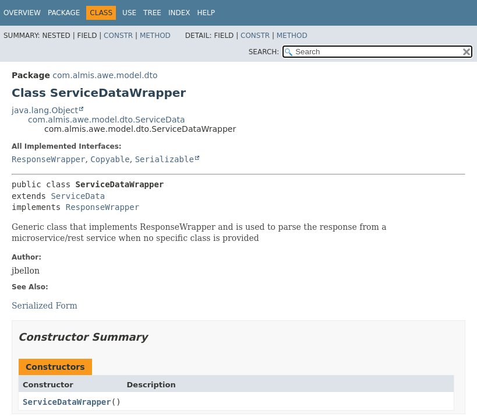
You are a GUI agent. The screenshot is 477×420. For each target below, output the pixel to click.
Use (129, 13)
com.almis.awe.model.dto (104, 75)
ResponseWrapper (48, 159)
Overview (22, 13)
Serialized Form (44, 305)
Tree (152, 13)
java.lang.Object (45, 110)
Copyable (109, 159)
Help (206, 13)
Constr (118, 36)
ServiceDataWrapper (67, 402)
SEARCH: (264, 52)
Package (64, 13)
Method (155, 36)
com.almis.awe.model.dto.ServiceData (106, 119)
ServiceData (78, 196)
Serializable (164, 159)
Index (179, 13)
